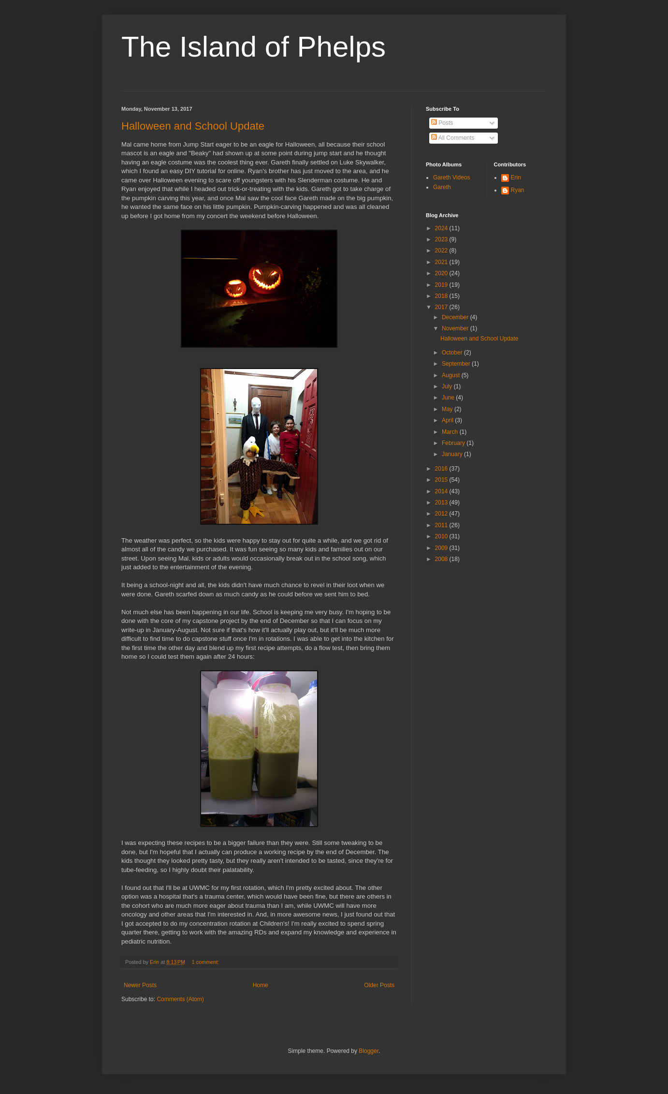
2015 (442, 479)
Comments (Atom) (180, 999)
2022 (442, 250)
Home (260, 985)
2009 (442, 548)
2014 (442, 491)
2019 (442, 284)
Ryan (517, 190)
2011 (442, 525)
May (448, 409)
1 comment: (206, 962)
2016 (442, 468)
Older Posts (379, 985)
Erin (516, 177)
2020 (442, 273)
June (449, 397)
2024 (442, 228)
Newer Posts (140, 985)
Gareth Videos (451, 177)
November (456, 328)
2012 (442, 513)
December (456, 317)
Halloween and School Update (192, 126)
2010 (442, 536)
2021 (442, 262)
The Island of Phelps (253, 46)
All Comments (452, 137)
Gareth (442, 187)
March (451, 432)
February (454, 443)
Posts (442, 122)
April (448, 420)
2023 (442, 239)
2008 (442, 559)
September (457, 363)
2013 (442, 502)
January (453, 454)
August (452, 375)
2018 (442, 296)
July (448, 386)
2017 (442, 307)
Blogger (368, 1051)
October (453, 352)
